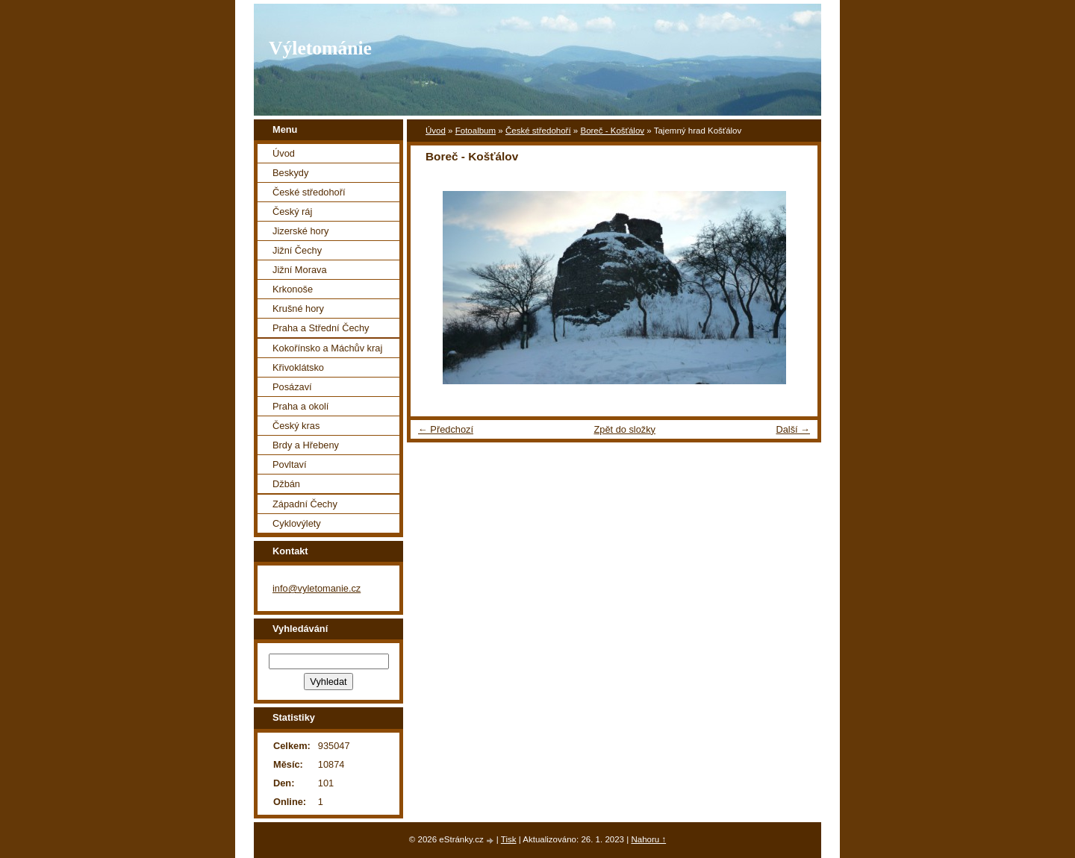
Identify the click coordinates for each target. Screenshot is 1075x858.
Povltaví (289, 464)
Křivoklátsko (298, 367)
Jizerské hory (300, 231)
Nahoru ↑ (648, 839)
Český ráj (292, 211)
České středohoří (538, 130)
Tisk (509, 839)
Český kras (296, 425)
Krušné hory (298, 308)
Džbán (286, 483)
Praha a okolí (300, 406)
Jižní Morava (299, 269)
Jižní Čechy (297, 250)
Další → (793, 429)
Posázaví (292, 386)
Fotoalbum (475, 130)
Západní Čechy (304, 504)
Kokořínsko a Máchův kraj (327, 348)
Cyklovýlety (296, 523)
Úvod (436, 130)
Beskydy (290, 172)
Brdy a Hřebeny (305, 445)
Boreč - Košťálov (612, 130)
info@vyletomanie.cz (316, 588)
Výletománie (320, 48)
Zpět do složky (624, 429)
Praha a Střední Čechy (320, 328)
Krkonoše (292, 289)
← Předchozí (445, 429)
